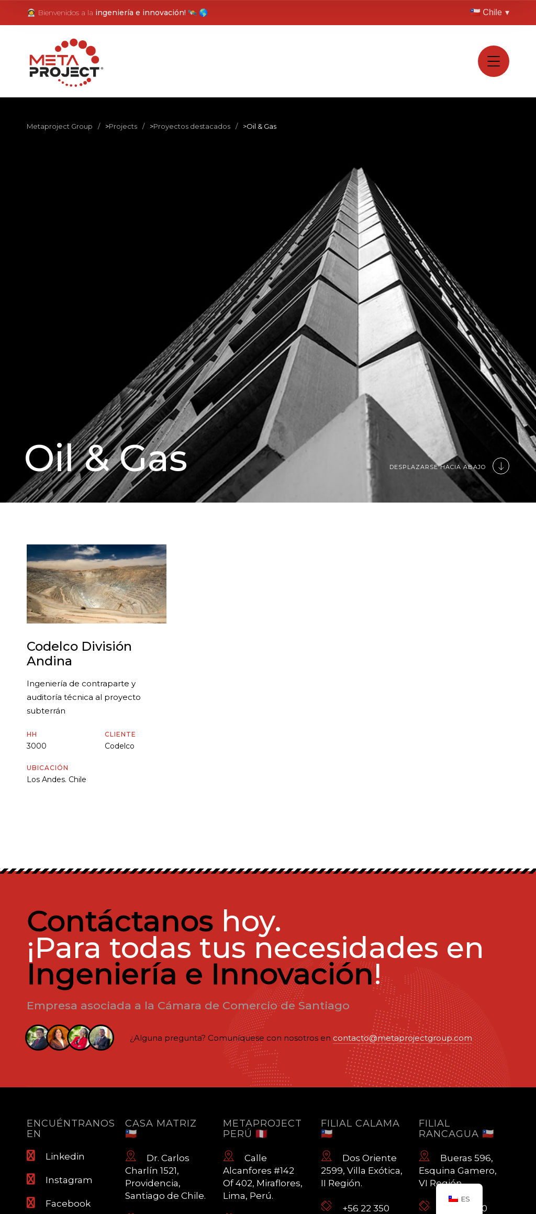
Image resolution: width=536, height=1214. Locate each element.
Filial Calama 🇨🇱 (360, 1129)
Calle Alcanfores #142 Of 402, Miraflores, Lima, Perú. (263, 1175)
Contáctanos (120, 921)
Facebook (59, 1203)
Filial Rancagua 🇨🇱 (456, 1129)
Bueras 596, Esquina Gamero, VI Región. (458, 1169)
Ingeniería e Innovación (200, 974)
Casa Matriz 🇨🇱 (161, 1129)
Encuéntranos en (71, 1129)
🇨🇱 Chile (489, 12)
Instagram (60, 1179)
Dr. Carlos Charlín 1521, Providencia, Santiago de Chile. (165, 1175)
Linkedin (56, 1156)
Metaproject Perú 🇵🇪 (262, 1129)
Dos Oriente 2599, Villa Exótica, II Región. (362, 1169)
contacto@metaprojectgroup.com (402, 1038)
